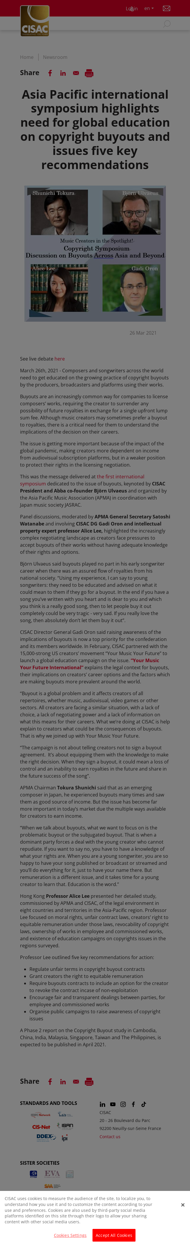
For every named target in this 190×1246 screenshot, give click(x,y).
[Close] (183, 1207)
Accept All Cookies (114, 1238)
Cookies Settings (70, 1238)
